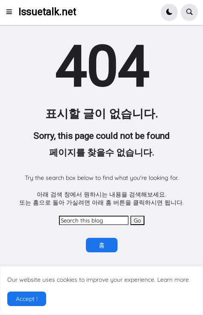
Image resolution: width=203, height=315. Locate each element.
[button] (11, 12)
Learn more (173, 279)
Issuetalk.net (47, 12)
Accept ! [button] (27, 299)
